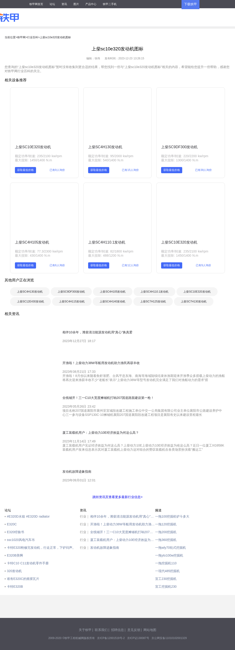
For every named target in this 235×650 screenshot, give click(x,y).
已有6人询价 (57, 265)
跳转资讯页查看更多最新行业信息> (117, 497)
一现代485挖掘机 (167, 571)
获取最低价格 (25, 170)
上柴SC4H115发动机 (72, 301)
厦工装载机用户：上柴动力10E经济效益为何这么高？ (122, 540)
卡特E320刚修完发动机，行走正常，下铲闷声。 (41, 547)
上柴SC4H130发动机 (105, 147)
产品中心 (90, 4)
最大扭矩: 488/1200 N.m (105, 255)
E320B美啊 (15, 555)
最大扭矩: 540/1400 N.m (105, 160)
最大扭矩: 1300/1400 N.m (179, 160)
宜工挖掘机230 (165, 586)
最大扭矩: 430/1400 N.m (32, 255)
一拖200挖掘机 (165, 532)
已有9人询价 (57, 170)
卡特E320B (15, 586)
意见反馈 (133, 630)
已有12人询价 (130, 265)
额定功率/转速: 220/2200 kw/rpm (184, 156)
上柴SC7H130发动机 (194, 301)
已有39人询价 (203, 170)
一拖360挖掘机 (165, 540)
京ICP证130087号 (138, 638)
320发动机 (14, 571)
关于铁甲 (85, 630)
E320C (12, 524)
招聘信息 (117, 630)
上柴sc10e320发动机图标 (55, 37)
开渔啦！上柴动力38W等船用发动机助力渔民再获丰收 (122, 524)
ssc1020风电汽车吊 (21, 540)
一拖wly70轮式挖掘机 (170, 547)
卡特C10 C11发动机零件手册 (28, 563)
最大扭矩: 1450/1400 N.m (33, 160)
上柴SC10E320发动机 (33, 147)
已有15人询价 (130, 170)
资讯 (64, 4)
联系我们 (101, 630)
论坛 (52, 4)
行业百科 (32, 37)
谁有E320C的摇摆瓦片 (23, 579)
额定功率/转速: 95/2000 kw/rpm (110, 156)
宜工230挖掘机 (165, 579)
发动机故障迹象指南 (104, 547)
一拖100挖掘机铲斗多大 (172, 516)
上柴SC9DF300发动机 (179, 147)
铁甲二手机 (110, 4)
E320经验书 (15, 532)
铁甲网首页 (36, 4)
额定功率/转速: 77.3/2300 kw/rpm (39, 251)
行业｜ (85, 516)
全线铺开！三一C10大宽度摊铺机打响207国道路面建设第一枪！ (122, 532)
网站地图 (149, 630)
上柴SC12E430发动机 (30, 301)
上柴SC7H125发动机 (153, 301)
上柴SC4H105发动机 (32, 242)
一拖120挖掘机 (165, 524)
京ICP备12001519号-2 (111, 638)
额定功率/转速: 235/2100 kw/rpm (38, 156)
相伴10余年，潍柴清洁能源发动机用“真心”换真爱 (122, 516)
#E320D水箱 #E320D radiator (28, 516)
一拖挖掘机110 (165, 563)
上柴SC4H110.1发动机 (107, 242)
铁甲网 (21, 37)
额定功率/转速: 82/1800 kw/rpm (110, 251)
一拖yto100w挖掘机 (169, 555)
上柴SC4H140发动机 (112, 301)
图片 (76, 4)
